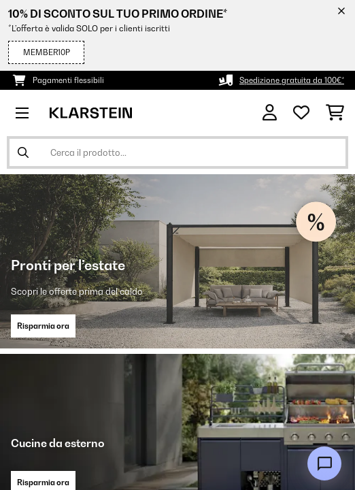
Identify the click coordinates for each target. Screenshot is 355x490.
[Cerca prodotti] (177, 152)
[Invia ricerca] (23, 152)
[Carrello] (335, 113)
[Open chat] (324, 463)
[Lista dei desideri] (301, 113)
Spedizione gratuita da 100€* (291, 80)
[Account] (270, 112)
